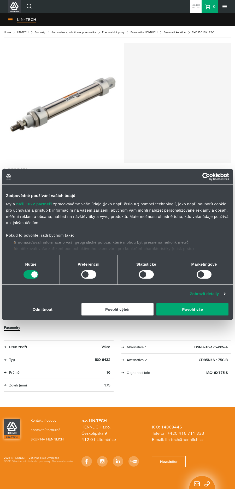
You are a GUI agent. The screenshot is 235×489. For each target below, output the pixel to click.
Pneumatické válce (175, 32)
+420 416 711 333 (186, 433)
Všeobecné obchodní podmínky (31, 461)
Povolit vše (192, 309)
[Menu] (224, 6)
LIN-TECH (26, 19)
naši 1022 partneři (34, 203)
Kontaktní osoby (43, 420)
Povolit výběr (117, 309)
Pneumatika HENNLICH (144, 32)
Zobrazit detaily (204, 293)
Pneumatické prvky (113, 32)
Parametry (12, 327)
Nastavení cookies (62, 461)
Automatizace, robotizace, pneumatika (73, 32)
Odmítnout (42, 309)
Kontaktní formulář (45, 430)
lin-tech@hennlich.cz (184, 439)
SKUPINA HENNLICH (47, 439)
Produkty (40, 32)
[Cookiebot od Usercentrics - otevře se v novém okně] (206, 177)
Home (7, 32)
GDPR (7, 461)
